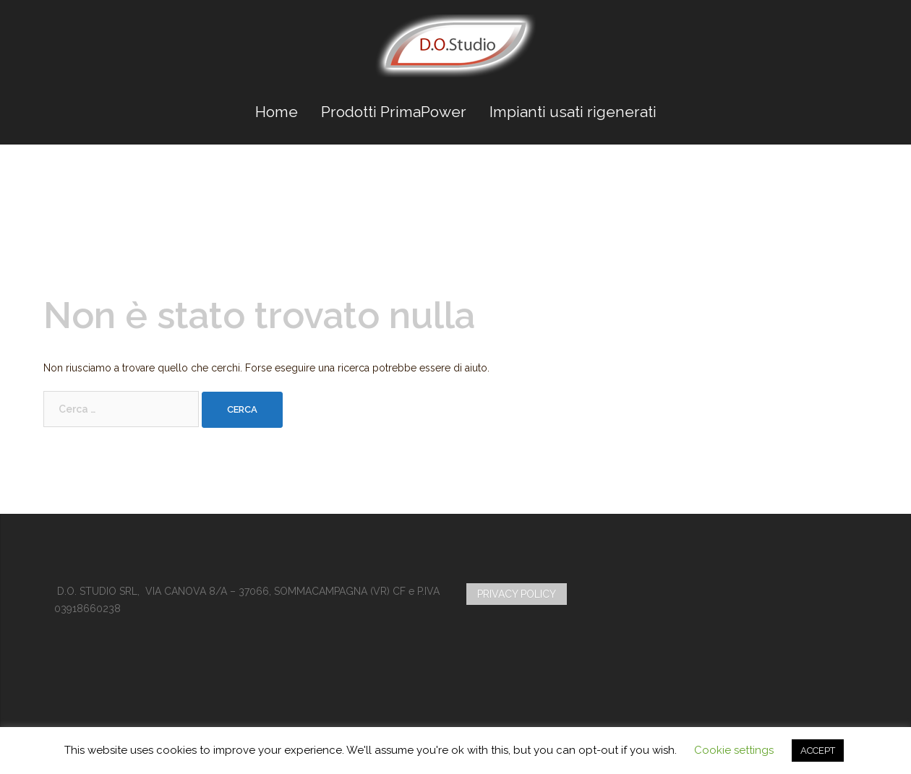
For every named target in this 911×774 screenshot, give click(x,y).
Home (276, 112)
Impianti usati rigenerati (572, 112)
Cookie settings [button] (734, 750)
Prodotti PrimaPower (393, 112)
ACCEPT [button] (817, 750)
